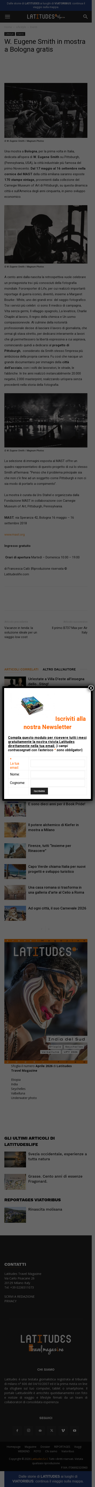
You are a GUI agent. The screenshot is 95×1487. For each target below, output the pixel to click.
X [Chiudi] (91, 688)
